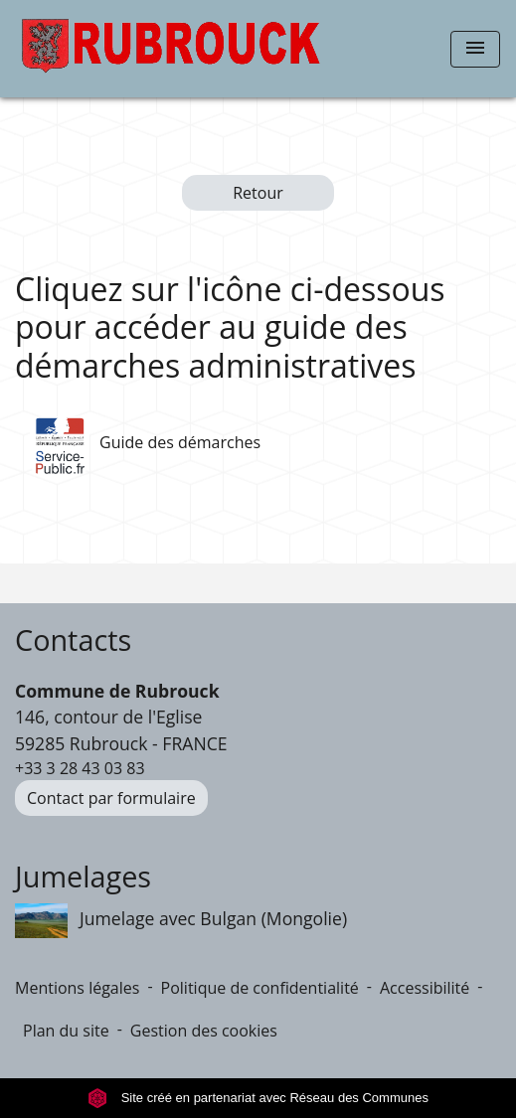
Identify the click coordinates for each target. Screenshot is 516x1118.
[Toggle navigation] (475, 49)
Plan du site (66, 1030)
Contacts (73, 640)
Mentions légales (77, 988)
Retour (258, 193)
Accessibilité (424, 988)
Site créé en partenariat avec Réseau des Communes (258, 1097)
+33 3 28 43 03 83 (80, 768)
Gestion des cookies (203, 1030)
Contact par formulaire (111, 798)
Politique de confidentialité (260, 988)
